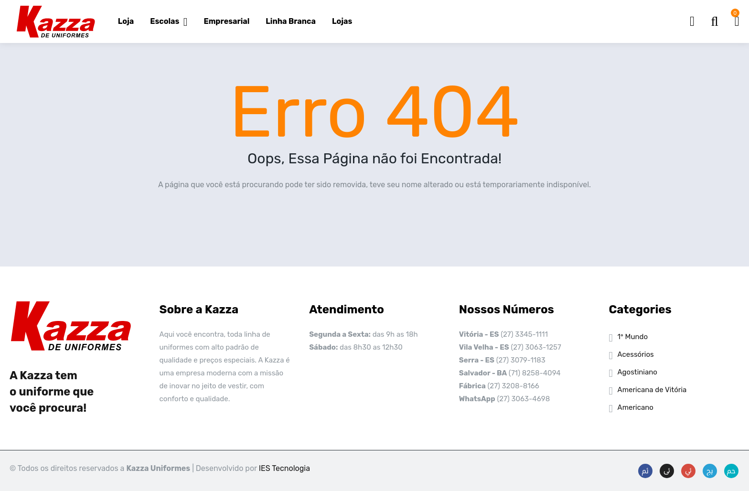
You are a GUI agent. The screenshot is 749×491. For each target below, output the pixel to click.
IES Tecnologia (284, 468)
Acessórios (636, 354)
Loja (126, 21)
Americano (635, 407)
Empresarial (227, 21)
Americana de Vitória (652, 389)
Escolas (168, 21)
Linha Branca (291, 21)
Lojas (342, 21)
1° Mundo (633, 336)
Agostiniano (637, 372)
